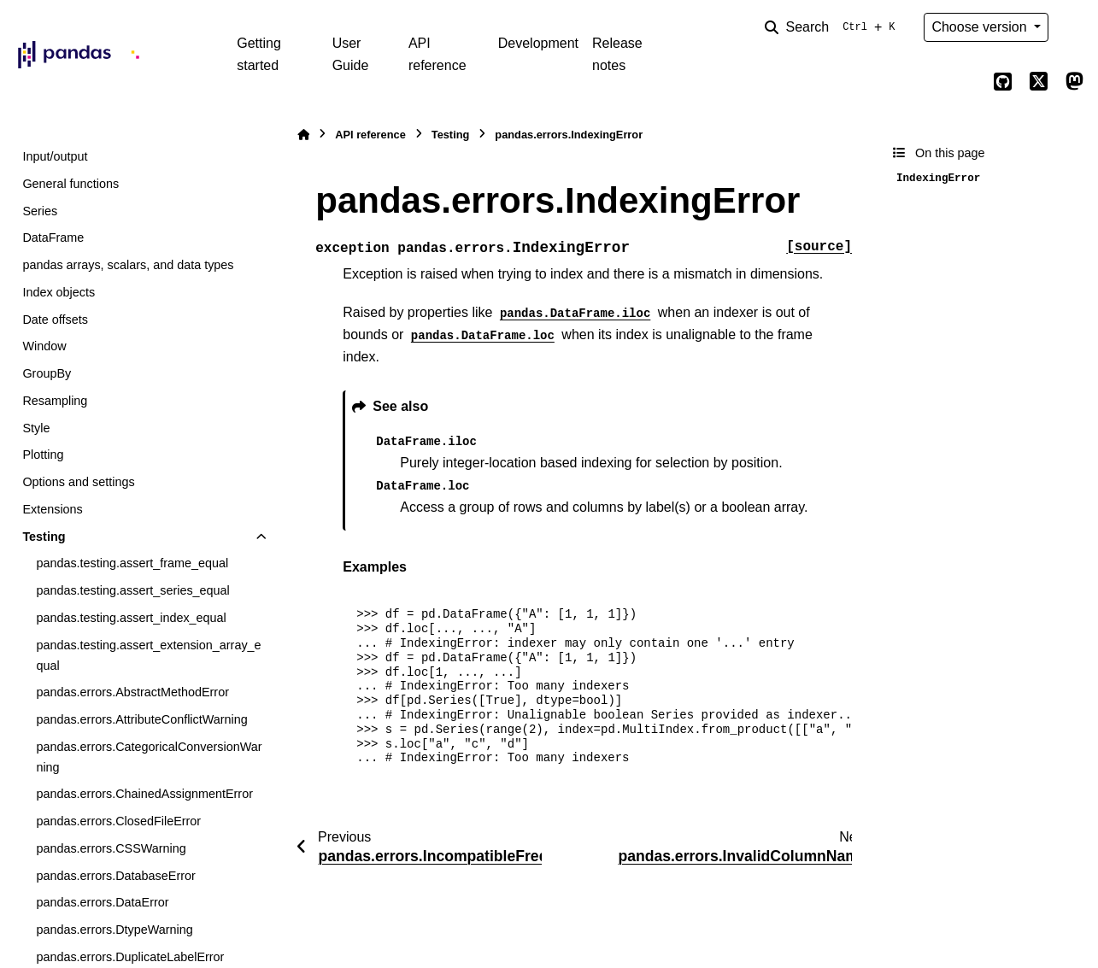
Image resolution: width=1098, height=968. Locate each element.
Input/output (54, 156)
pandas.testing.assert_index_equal (131, 618)
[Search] (833, 27)
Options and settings (78, 482)
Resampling (54, 401)
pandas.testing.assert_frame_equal (132, 563)
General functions (70, 184)
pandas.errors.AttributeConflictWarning (141, 719)
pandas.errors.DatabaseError (115, 876)
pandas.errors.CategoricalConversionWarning (148, 757)
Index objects (58, 292)
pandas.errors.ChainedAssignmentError (144, 794)
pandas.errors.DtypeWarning (114, 929)
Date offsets (55, 319)
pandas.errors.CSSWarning (110, 848)
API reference (437, 54)
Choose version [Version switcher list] (980, 27)
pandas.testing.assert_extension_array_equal (148, 655)
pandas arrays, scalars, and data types (127, 265)
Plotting (42, 454)
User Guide (350, 54)
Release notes (617, 54)
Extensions (52, 509)
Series (39, 211)
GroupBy (46, 373)
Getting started (259, 54)
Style (36, 428)
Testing (43, 536)
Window (44, 346)
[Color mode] (1074, 27)
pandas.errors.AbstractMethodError (132, 692)
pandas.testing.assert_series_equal (132, 590)
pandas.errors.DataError (102, 902)
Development (538, 43)
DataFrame (53, 237)
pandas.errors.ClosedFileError (118, 821)
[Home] (303, 135)
